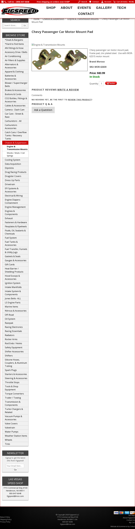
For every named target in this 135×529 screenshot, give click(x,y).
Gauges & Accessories (15, 260)
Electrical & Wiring (14, 195)
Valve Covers (11, 423)
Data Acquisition (13, 163)
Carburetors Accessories (11, 127)
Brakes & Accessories (15, 90)
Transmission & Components (12, 403)
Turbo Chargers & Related (14, 411)
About (67, 7)
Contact (86, 14)
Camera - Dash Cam (14, 109)
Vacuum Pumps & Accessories (13, 418)
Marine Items (11, 306)
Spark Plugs (11, 370)
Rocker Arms (11, 339)
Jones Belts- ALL (13, 298)
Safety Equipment (13, 347)
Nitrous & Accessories (15, 310)
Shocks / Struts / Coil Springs (16, 154)
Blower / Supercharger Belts (16, 84)
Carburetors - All (13, 121)
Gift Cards (10, 264)
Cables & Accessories (15, 105)
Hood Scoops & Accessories (12, 277)
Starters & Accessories (16, 374)
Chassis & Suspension (15, 142)
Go (24, 25)
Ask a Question (43, 110)
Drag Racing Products (15, 172)
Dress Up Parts (12, 180)
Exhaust (9, 218)
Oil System (10, 318)
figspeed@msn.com (15, 496)
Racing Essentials (13, 331)
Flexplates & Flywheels (16, 226)
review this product (80, 99)
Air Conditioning (13, 56)
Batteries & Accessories (10, 77)
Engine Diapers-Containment (13, 201)
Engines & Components (11, 213)
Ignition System (12, 283)
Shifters (9, 355)
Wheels (8, 439)
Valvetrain (10, 427)
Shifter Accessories (14, 351)
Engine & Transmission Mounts (17, 147)
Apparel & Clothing (14, 71)
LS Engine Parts (12, 302)
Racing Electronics (14, 327)
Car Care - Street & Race (14, 115)
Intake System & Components (13, 293)
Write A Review (68, 89)
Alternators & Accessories (11, 66)
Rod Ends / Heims (13, 343)
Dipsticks (9, 168)
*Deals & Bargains (14, 39)
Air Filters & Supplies (15, 60)
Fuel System (11, 237)
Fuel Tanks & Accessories (11, 243)
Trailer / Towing (13, 397)
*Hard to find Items (14, 44)
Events (84, 7)
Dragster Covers (13, 176)
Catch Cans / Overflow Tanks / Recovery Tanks (15, 135)
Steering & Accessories (16, 378)
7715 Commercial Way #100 (15, 488)
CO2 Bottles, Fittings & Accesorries (16, 100)
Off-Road (9, 314)
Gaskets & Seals (12, 256)
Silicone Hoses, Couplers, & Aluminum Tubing (16, 362)
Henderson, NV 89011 (15, 490)
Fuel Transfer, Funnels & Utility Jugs (16, 251)
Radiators (9, 335)
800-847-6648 (15, 493)
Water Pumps (11, 431)
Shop (51, 7)
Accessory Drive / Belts (16, 52)
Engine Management (15, 207)
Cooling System (12, 159)
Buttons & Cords (13, 94)
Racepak (9, 323)
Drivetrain (10, 184)
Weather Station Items (16, 435)
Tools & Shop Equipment (11, 388)
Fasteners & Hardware (16, 222)
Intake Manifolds (13, 287)
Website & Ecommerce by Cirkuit (122, 526)
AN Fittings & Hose (14, 48)
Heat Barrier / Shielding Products (14, 270)
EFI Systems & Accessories (11, 190)
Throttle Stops (12, 382)
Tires (7, 444)
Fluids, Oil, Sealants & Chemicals (15, 232)
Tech (121, 7)
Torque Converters (14, 393)
